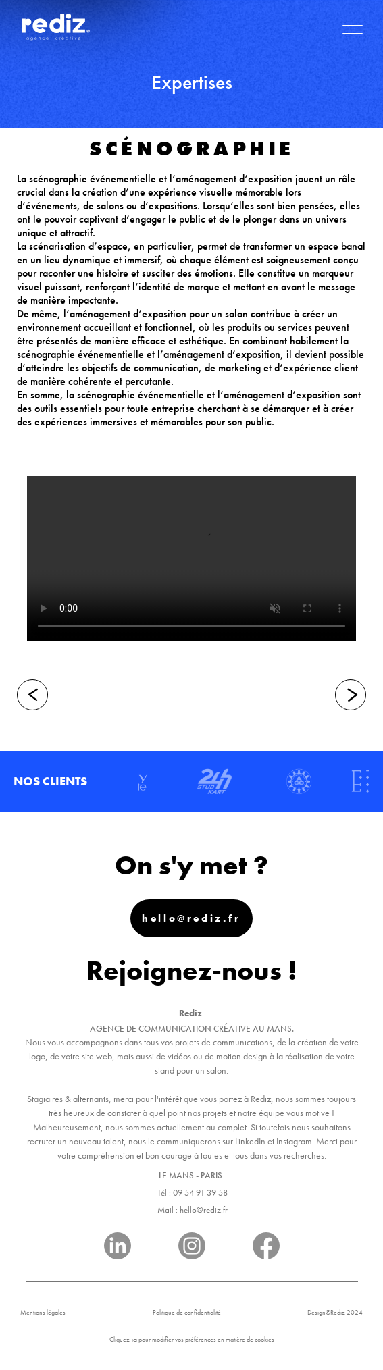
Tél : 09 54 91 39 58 (192, 1192)
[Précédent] (32, 694)
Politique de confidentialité (187, 1312)
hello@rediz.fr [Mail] (191, 918)
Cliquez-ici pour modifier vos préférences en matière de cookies (191, 1339)
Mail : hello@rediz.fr (192, 1209)
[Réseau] (117, 1248)
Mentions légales (43, 1312)
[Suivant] (350, 694)
